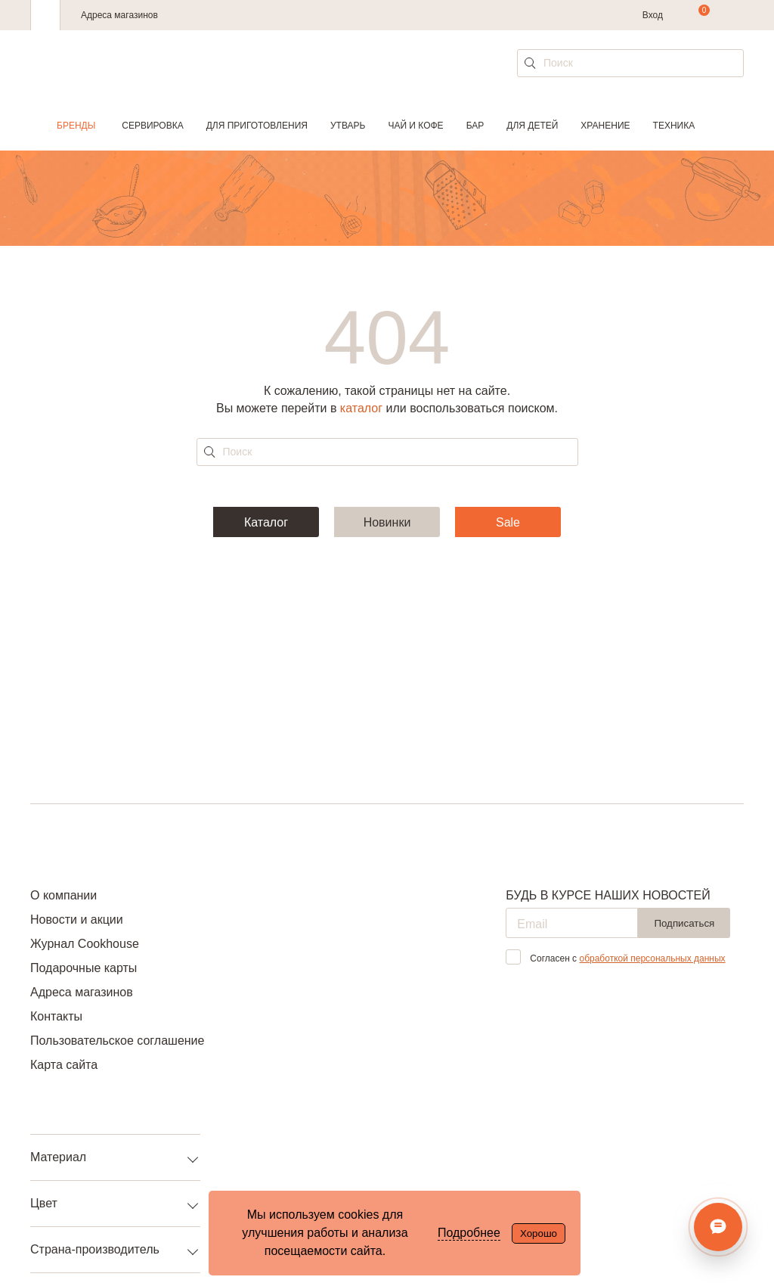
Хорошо (538, 1233)
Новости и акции (76, 919)
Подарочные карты (83, 967)
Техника (674, 125)
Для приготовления (257, 125)
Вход (652, 15)
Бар (475, 125)
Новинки (387, 522)
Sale (508, 522)
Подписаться (684, 923)
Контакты (56, 1016)
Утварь (347, 125)
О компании (63, 895)
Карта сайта (64, 1064)
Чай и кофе (415, 125)
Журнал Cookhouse (84, 943)
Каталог (266, 522)
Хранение (605, 125)
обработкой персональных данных (652, 958)
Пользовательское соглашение (117, 1040)
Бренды (76, 125)
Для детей (532, 125)
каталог (361, 408)
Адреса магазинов (119, 15)
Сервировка (152, 125)
